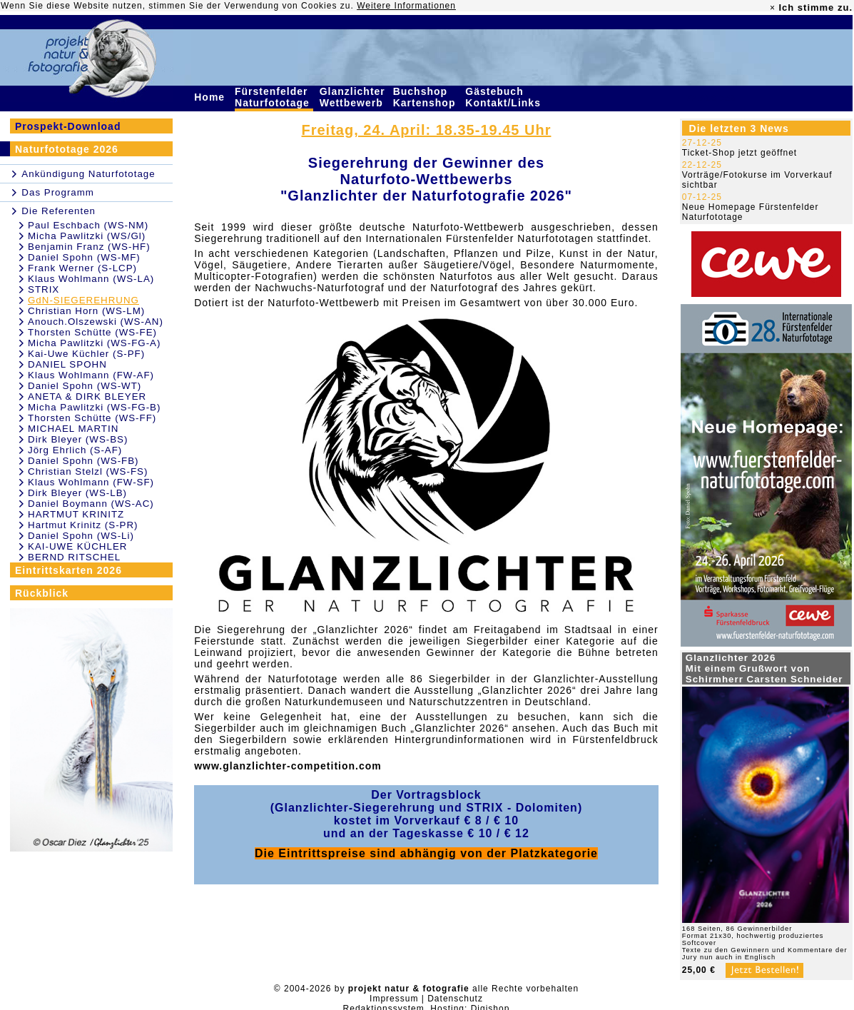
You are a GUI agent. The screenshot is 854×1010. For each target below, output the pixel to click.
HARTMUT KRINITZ (76, 514)
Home (211, 97)
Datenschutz (455, 999)
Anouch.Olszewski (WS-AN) (95, 321)
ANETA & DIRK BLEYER (87, 396)
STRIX (43, 289)
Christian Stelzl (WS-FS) (88, 471)
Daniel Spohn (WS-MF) (84, 257)
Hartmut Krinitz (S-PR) (83, 525)
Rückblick (41, 593)
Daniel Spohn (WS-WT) (84, 385)
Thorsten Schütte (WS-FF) (92, 418)
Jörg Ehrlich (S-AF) (75, 450)
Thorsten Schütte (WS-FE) (92, 332)
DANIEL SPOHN (67, 364)
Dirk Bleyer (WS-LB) (77, 493)
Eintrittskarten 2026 (68, 570)
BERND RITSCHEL (74, 557)
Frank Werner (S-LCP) (82, 268)
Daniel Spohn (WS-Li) (81, 535)
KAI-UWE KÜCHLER (77, 546)
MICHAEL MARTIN (73, 428)
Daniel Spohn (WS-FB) (83, 460)
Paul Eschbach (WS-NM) (88, 225)
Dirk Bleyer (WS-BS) (78, 439)
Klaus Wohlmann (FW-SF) (91, 482)
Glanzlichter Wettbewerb (353, 97)
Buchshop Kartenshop (426, 97)
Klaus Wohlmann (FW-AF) (91, 375)
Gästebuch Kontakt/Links (504, 97)
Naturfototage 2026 (66, 149)
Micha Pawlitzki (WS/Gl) (87, 236)
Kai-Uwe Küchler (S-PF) (86, 353)
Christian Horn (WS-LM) (86, 310)
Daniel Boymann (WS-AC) (91, 503)
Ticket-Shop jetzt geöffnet (739, 153)
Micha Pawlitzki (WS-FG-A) (94, 343)
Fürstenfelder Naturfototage (274, 97)
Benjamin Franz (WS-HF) (89, 246)
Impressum (394, 999)
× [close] (773, 8)
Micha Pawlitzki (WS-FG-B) (94, 407)
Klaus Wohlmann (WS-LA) (91, 278)
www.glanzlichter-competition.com (288, 766)
